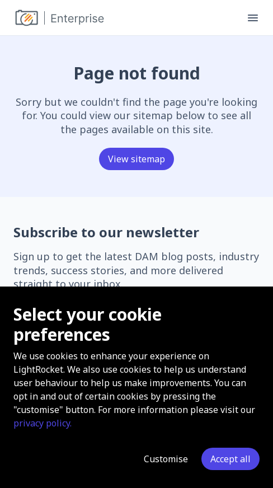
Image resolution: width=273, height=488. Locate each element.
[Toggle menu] (253, 18)
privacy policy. (42, 423)
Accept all (230, 459)
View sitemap (136, 159)
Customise (166, 459)
